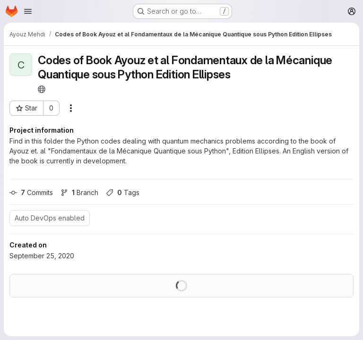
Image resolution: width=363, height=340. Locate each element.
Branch (79, 192)
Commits (31, 192)
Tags (122, 192)
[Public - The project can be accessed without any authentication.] (41, 89)
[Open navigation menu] (27, 11)
